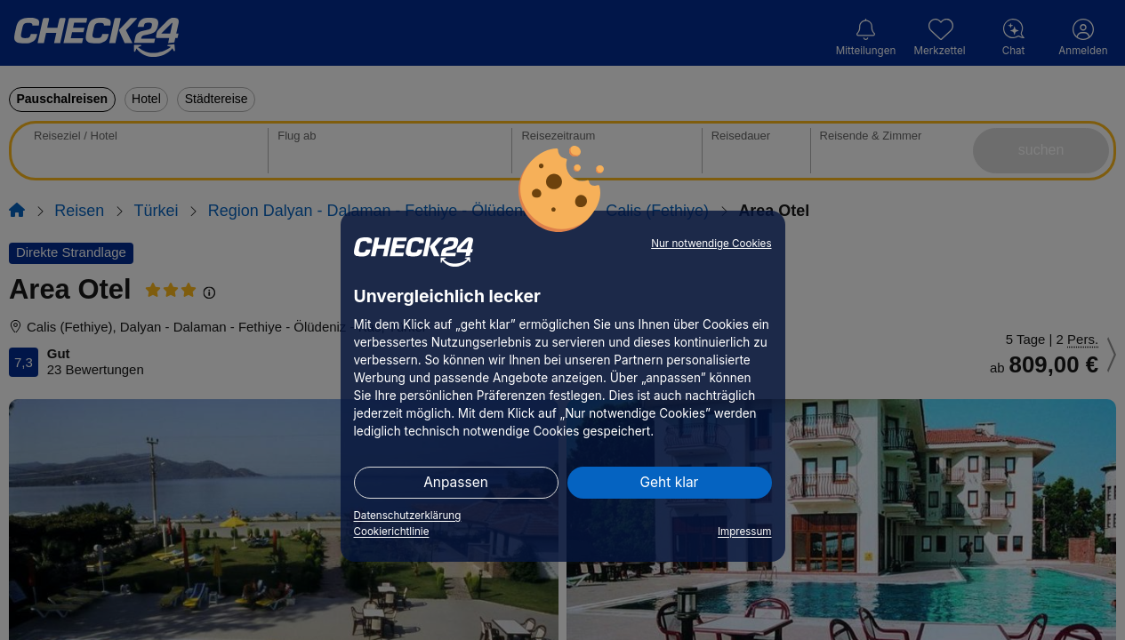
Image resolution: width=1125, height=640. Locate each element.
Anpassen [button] (455, 482)
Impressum (745, 531)
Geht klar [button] (669, 482)
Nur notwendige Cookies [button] (711, 243)
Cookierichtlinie (392, 531)
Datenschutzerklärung (408, 515)
